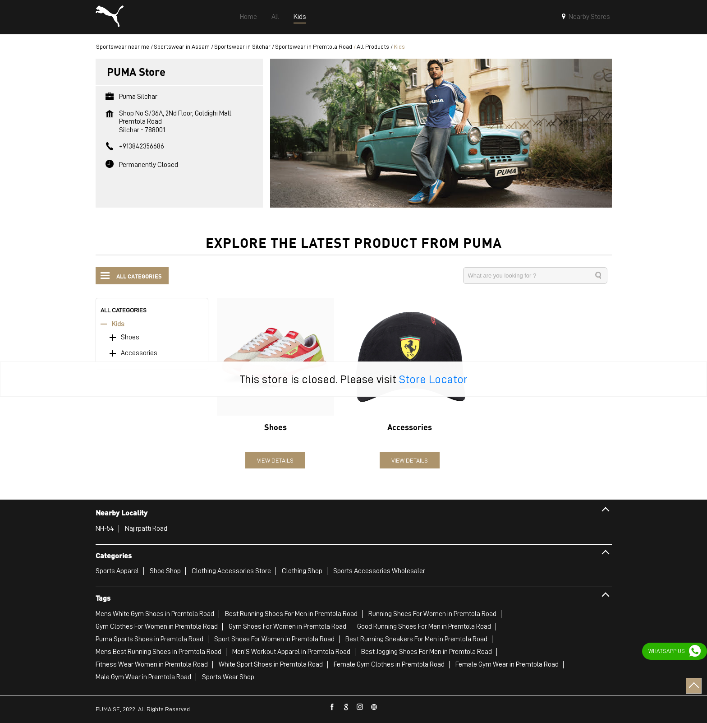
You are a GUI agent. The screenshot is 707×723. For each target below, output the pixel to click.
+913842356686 (141, 146)
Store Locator (433, 379)
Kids (118, 324)
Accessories (139, 353)
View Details (275, 460)
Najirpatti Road (146, 528)
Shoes (130, 337)
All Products (373, 46)
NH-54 (105, 528)
